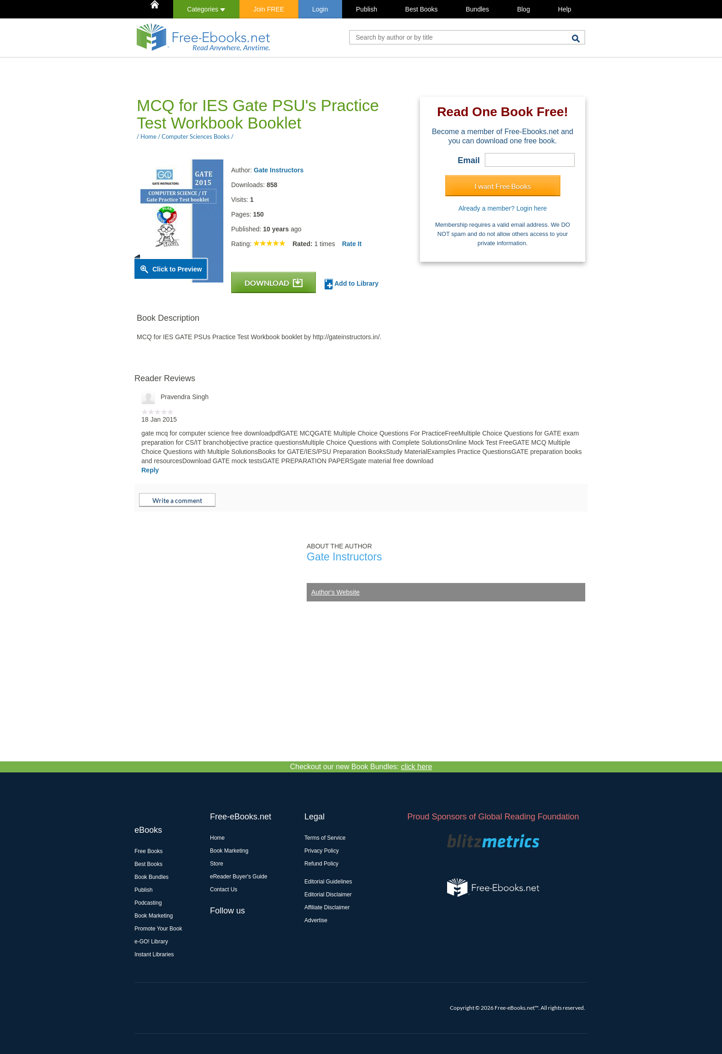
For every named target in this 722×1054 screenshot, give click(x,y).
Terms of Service (324, 838)
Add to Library (351, 284)
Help (564, 9)
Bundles (477, 9)
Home (217, 838)
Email (469, 160)
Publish (366, 9)
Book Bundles (151, 877)
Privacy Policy (321, 851)
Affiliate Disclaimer (326, 907)
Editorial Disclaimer (328, 894)
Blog (523, 9)
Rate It (352, 243)
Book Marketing (153, 916)
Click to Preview (177, 269)
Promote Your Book (158, 928)
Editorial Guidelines (328, 881)
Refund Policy (321, 863)
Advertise (315, 920)
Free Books (148, 851)
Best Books (421, 9)
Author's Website (335, 592)
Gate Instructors (278, 170)
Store (216, 863)
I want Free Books (502, 186)
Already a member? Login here (502, 208)
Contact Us (223, 889)
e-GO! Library (151, 941)
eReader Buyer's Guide (238, 876)
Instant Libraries (154, 954)
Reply (150, 470)
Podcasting (148, 903)
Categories (206, 9)
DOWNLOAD (274, 282)
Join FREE (268, 9)
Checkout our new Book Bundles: (361, 767)
